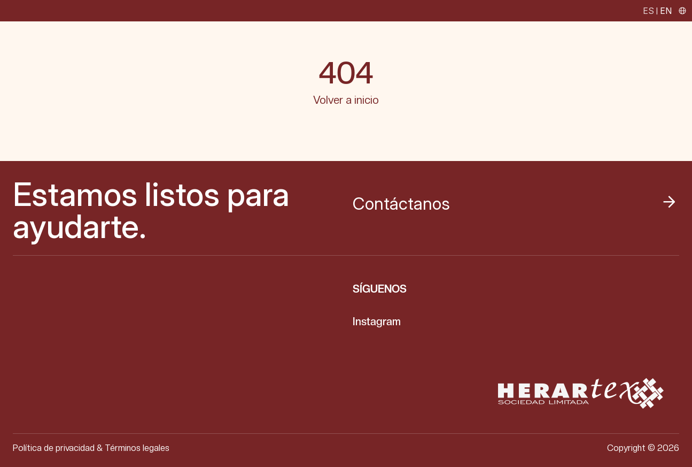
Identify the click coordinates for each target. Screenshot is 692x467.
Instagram (377, 321)
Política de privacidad (54, 448)
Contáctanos (515, 203)
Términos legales (137, 448)
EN (666, 10)
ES (648, 10)
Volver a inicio (346, 100)
